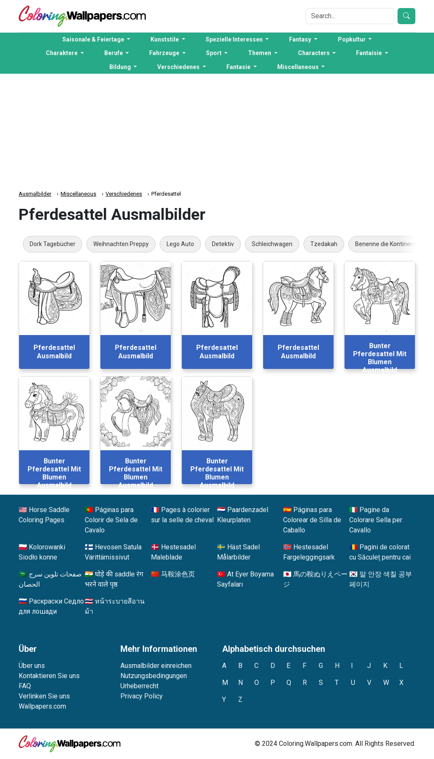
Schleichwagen (272, 244)
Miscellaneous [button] (298, 67)
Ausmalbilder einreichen (156, 666)
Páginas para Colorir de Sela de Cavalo (111, 520)
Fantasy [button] (300, 39)
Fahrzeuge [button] (165, 53)
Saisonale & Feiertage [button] (93, 39)
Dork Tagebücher (52, 244)
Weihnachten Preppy (121, 244)
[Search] (350, 16)
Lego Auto (180, 244)
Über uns (32, 666)
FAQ (25, 686)
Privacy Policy (141, 696)
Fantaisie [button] (369, 53)
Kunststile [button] (165, 39)
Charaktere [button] (62, 53)
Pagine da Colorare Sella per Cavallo (375, 520)
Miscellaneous (78, 194)
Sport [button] (214, 53)
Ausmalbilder (35, 194)
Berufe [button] (114, 53)
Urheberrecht (139, 686)
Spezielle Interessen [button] (235, 39)
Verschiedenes (124, 194)
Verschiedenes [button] (179, 67)
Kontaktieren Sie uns (49, 676)
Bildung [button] (120, 67)
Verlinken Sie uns (44, 696)
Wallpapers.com (42, 706)
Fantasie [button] (239, 67)
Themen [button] (260, 53)
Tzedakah (323, 244)
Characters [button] (314, 53)
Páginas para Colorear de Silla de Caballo (312, 520)
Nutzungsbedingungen (153, 676)
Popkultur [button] (352, 39)
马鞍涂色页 (178, 574)
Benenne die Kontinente (387, 244)
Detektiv (223, 244)
